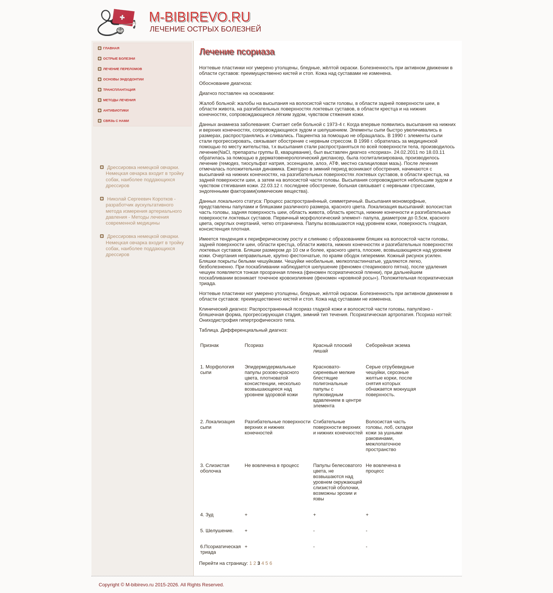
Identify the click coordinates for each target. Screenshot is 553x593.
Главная (111, 48)
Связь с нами (116, 121)
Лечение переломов (122, 69)
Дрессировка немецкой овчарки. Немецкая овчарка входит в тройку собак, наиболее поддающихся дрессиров (145, 176)
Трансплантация (119, 90)
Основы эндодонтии (123, 79)
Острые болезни (119, 58)
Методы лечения (119, 100)
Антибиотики (116, 110)
